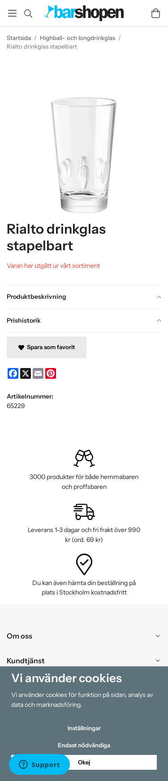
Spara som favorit (46, 347)
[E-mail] (38, 373)
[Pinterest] (50, 373)
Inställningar (84, 728)
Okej (84, 762)
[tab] (84, 297)
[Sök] (28, 13)
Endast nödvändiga (84, 745)
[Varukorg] (156, 13)
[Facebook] (13, 373)
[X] (25, 373)
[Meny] (12, 13)
